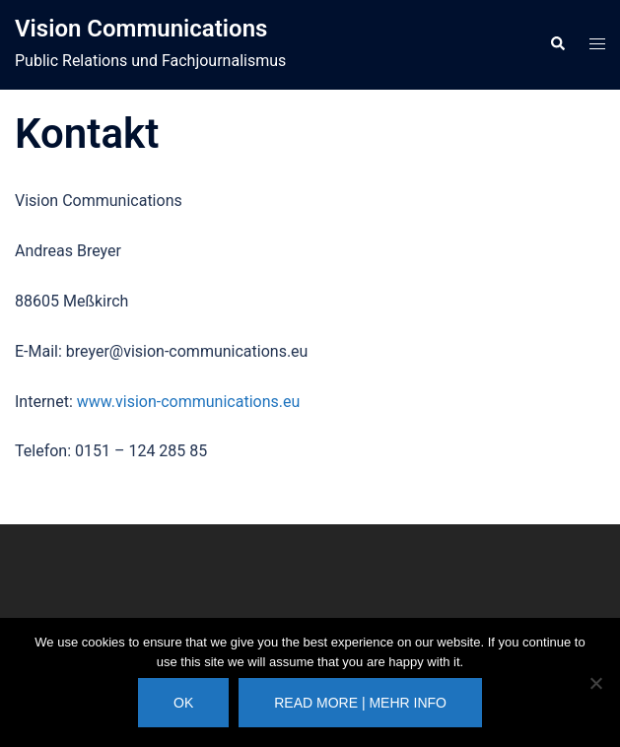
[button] (557, 44)
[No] (595, 683)
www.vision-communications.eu (189, 401)
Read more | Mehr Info (360, 703)
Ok (183, 703)
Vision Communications (141, 28)
